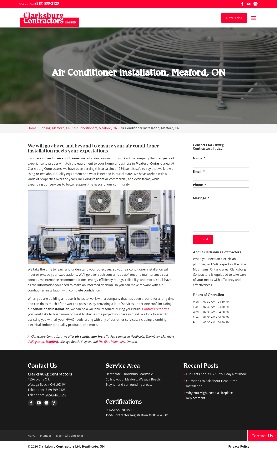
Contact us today (154, 309)
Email (199, 172)
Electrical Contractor (69, 435)
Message (201, 198)
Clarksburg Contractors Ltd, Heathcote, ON (72, 446)
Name (199, 158)
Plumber (45, 435)
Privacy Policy (238, 446)
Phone (199, 185)
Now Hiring (234, 18)
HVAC (31, 435)
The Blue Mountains (111, 342)
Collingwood (36, 342)
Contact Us (262, 436)
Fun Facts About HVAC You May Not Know (216, 374)
